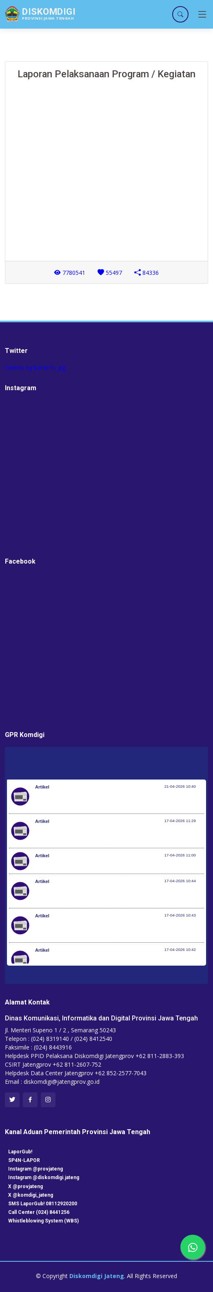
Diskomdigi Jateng (96, 1276)
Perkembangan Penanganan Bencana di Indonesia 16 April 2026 (117, 865)
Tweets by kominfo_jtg (35, 367)
